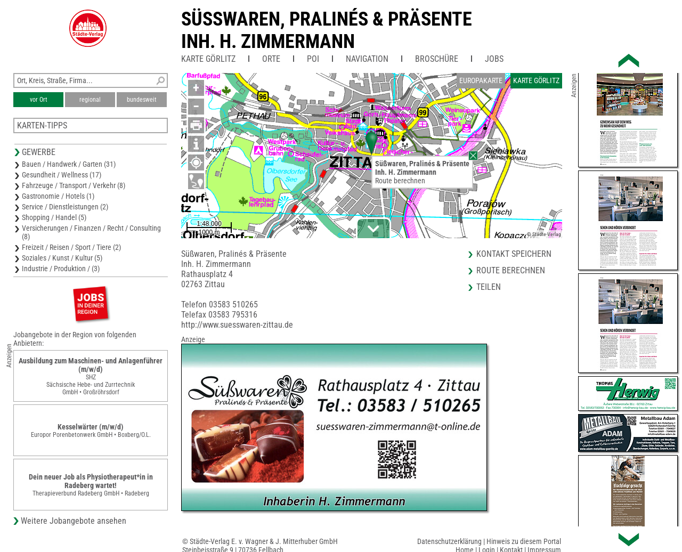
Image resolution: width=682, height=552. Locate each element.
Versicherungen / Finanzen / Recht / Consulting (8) (91, 232)
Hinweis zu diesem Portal (523, 541)
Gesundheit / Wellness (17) (61, 175)
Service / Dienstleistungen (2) (65, 206)
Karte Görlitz (208, 59)
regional (90, 99)
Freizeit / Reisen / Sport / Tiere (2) (71, 247)
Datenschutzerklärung (449, 541)
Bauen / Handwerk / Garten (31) (69, 164)
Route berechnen (400, 180)
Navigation (367, 59)
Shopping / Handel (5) (54, 217)
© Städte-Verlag (544, 234)
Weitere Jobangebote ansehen (73, 521)
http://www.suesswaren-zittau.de (237, 325)
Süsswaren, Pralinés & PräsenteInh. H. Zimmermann (326, 30)
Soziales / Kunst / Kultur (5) (62, 258)
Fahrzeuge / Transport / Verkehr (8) (73, 185)
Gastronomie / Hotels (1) (58, 196)
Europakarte (480, 80)
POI (313, 59)
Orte (271, 59)
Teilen (488, 287)
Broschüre (436, 59)
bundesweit (142, 99)
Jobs (494, 59)
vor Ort (38, 99)
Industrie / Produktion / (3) (61, 268)
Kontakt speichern (513, 254)
